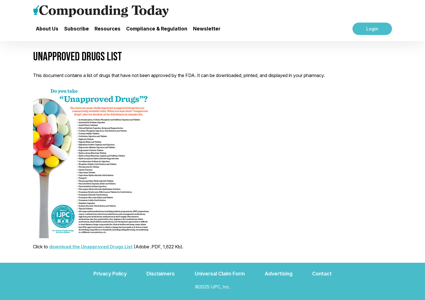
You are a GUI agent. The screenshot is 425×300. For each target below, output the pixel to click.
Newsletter (206, 29)
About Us (47, 29)
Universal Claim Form (220, 274)
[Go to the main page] (100, 11)
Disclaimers (160, 274)
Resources (108, 29)
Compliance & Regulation (156, 29)
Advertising (278, 274)
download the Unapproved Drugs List (91, 246)
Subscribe (76, 29)
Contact (322, 274)
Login (372, 29)
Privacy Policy (110, 274)
